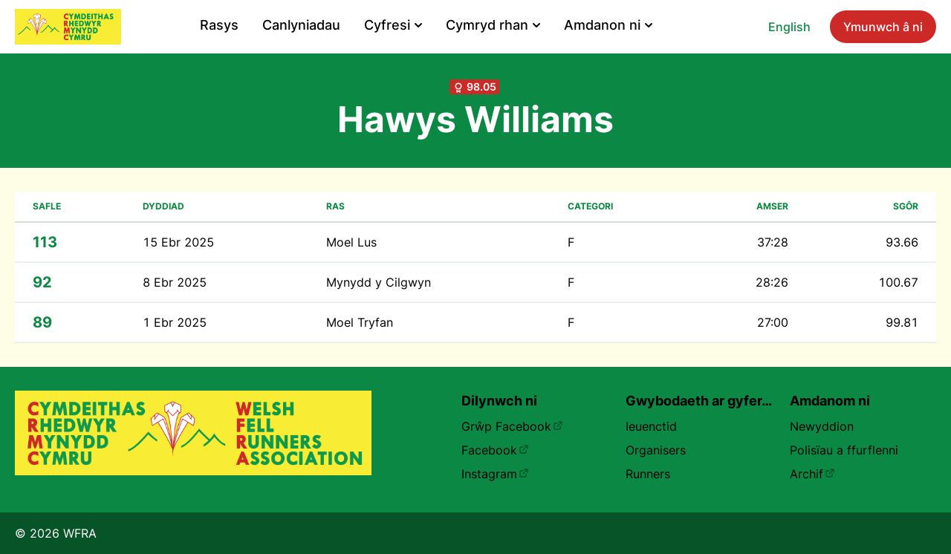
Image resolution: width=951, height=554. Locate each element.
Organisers (656, 450)
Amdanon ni (608, 25)
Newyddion (822, 426)
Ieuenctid (651, 426)
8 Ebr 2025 (175, 282)
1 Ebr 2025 (175, 322)
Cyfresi (393, 25)
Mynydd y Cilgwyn (378, 282)
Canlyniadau (301, 25)
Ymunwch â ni (883, 26)
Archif (812, 473)
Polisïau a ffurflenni (844, 450)
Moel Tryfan (359, 322)
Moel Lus (351, 242)
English (789, 26)
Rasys (219, 25)
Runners (648, 473)
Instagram (495, 473)
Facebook (495, 450)
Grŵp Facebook (512, 426)
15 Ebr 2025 (178, 242)
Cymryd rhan (493, 25)
